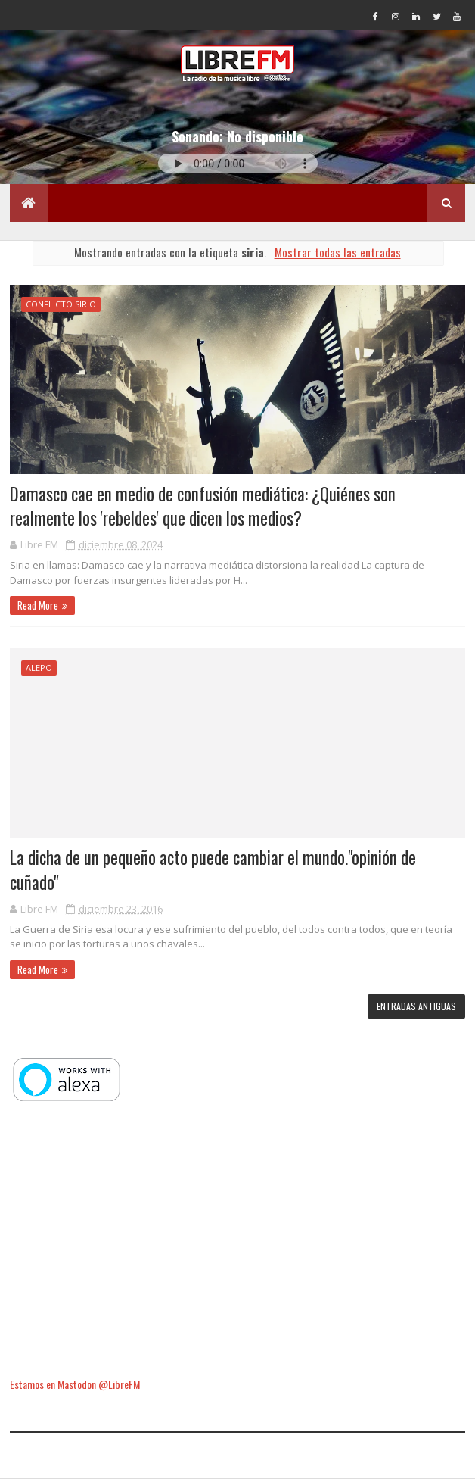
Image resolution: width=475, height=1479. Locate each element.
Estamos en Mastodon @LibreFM (75, 1384)
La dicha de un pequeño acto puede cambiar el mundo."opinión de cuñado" (213, 869)
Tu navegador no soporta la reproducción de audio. (238, 163)
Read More (37, 605)
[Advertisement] (238, 1241)
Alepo (39, 667)
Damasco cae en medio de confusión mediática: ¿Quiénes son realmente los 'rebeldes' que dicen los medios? (203, 506)
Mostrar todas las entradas (338, 252)
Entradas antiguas (416, 1006)
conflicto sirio (61, 304)
